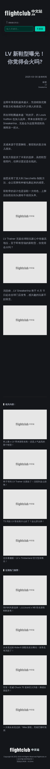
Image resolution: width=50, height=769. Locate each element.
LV (46, 85)
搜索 (40, 28)
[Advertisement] (25, 364)
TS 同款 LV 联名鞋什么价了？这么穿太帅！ (23, 521)
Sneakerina (42, 87)
